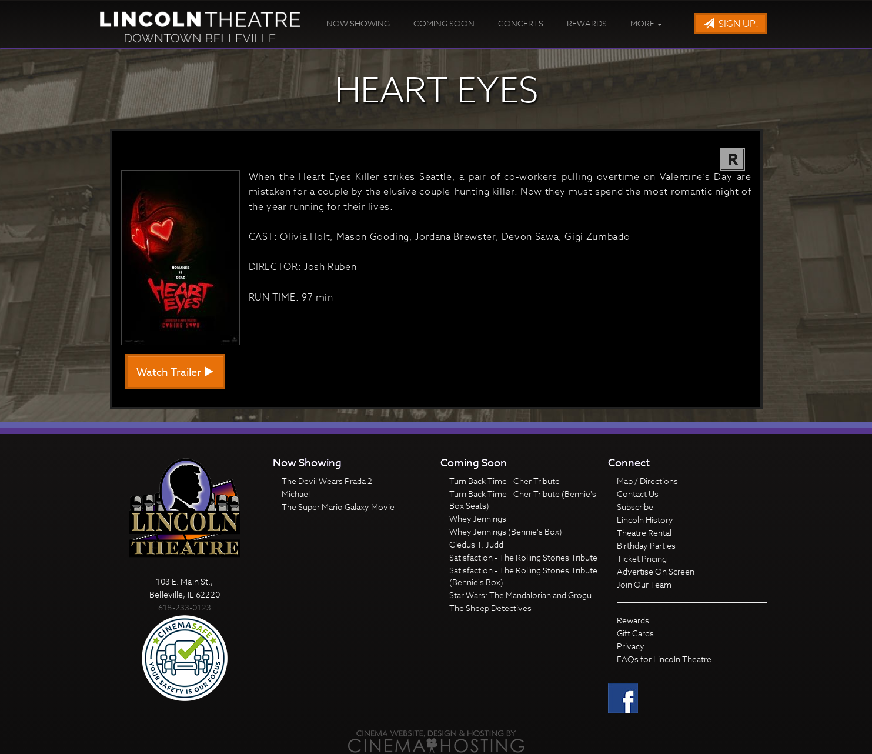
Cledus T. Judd (476, 544)
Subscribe (635, 506)
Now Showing (358, 23)
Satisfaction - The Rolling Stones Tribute (523, 557)
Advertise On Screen (655, 571)
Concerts (520, 23)
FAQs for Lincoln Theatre (664, 659)
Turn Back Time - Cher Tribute (504, 480)
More (646, 23)
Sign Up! (731, 24)
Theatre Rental (644, 532)
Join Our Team (644, 584)
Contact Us (638, 493)
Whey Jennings (477, 518)
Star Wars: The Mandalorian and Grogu (520, 594)
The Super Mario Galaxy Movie (338, 506)
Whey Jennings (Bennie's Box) (505, 531)
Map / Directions (647, 480)
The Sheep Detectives (490, 607)
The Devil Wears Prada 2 (327, 480)
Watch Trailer (175, 373)
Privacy (630, 646)
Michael (296, 493)
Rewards (587, 23)
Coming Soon (444, 23)
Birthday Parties (646, 545)
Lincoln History (645, 519)
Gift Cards (635, 633)
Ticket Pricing (642, 558)
